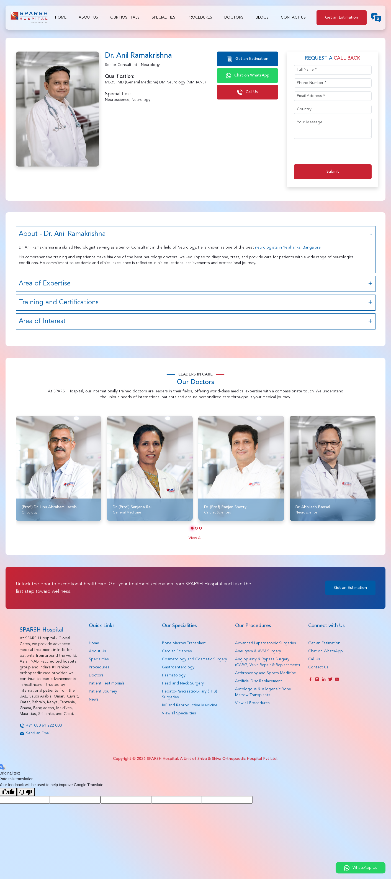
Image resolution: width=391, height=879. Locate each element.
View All (195, 538)
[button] (192, 528)
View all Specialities (179, 713)
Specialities (163, 17)
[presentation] (336, 153)
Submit (332, 171)
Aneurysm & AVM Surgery (258, 651)
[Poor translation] (26, 792)
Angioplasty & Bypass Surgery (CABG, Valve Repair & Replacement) (267, 662)
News (94, 699)
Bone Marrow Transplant (184, 643)
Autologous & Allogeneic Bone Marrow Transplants (263, 692)
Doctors (233, 17)
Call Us (247, 92)
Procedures (199, 17)
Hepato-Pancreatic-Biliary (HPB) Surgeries (189, 694)
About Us (88, 17)
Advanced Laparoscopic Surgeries (265, 643)
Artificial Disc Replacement (258, 681)
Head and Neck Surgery (183, 683)
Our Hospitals (125, 17)
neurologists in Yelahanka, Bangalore (288, 247)
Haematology (174, 675)
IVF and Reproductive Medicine (189, 705)
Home (60, 17)
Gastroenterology (178, 667)
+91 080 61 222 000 (41, 725)
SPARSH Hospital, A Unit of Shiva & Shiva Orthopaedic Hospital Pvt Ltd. (212, 759)
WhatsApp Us (360, 868)
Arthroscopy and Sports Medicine (265, 673)
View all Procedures (252, 703)
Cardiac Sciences (177, 651)
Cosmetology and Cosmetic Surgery (194, 659)
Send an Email (35, 733)
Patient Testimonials (107, 683)
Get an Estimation (341, 17)
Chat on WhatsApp (247, 75)
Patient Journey (103, 691)
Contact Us (293, 17)
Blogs (262, 17)
